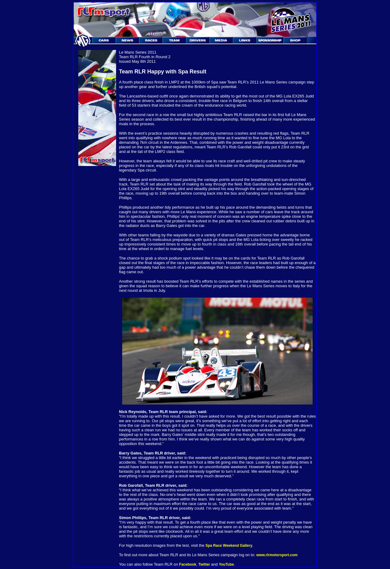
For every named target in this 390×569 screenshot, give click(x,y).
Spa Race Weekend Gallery (228, 545)
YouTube (226, 564)
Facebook (187, 564)
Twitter (204, 564)
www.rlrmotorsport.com (277, 555)
